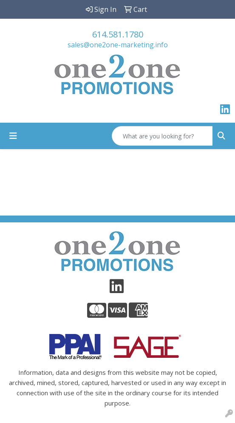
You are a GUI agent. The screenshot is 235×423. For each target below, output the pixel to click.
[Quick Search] (162, 136)
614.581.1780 (117, 34)
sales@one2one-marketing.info (118, 44)
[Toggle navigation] (13, 136)
